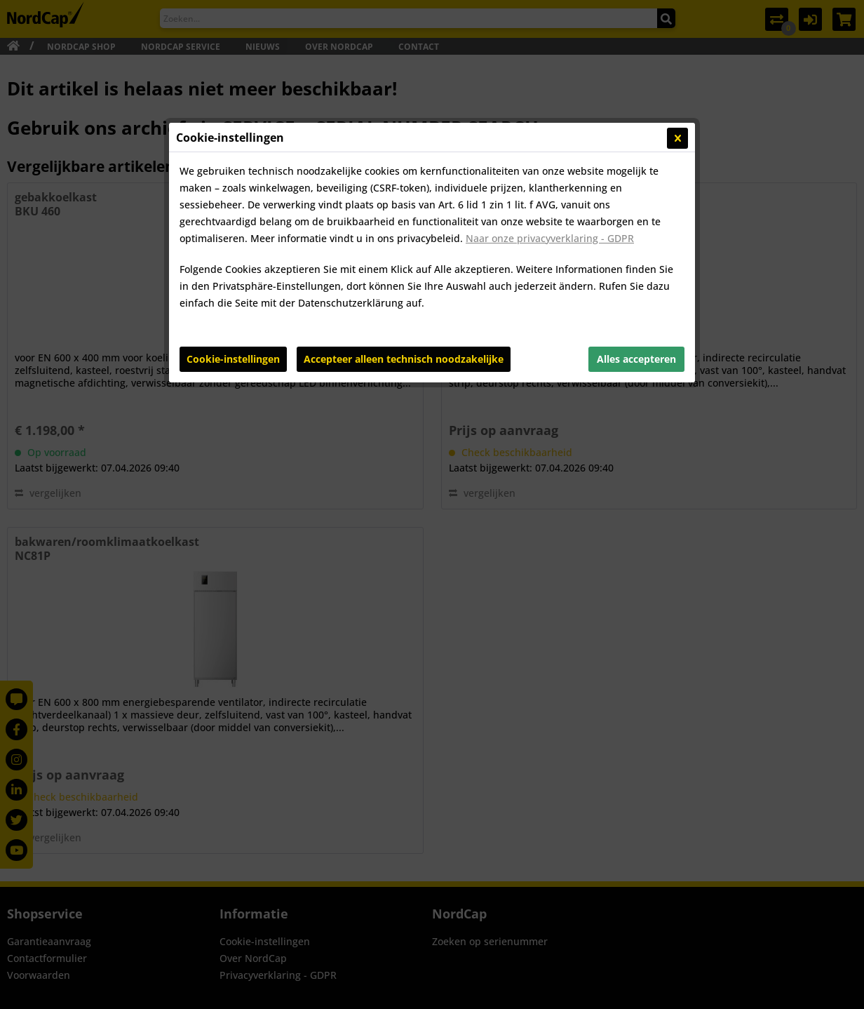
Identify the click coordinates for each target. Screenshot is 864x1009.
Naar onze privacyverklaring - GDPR (550, 238)
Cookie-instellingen (233, 359)
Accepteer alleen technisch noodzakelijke (404, 359)
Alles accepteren (636, 359)
